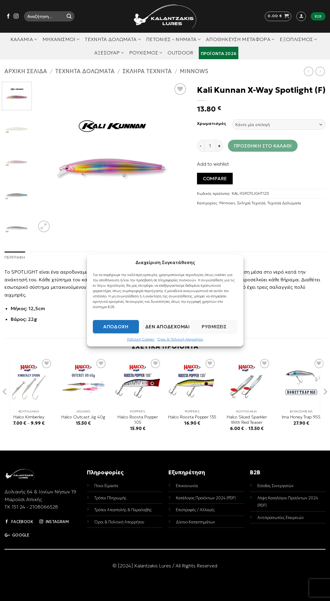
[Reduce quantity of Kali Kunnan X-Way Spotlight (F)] (200, 146)
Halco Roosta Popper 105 (138, 419)
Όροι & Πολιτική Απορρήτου (180, 339)
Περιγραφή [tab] (14, 257)
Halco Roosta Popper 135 (192, 417)
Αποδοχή (115, 326)
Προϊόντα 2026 (219, 53)
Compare (215, 178)
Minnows (194, 71)
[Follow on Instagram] (16, 16)
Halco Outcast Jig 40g (83, 417)
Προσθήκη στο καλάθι (263, 146)
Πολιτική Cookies (140, 339)
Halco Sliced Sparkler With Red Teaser (247, 419)
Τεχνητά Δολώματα (113, 39)
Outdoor (180, 53)
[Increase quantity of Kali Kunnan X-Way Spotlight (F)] (219, 146)
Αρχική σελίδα (25, 71)
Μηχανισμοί (61, 39)
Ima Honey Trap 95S (301, 417)
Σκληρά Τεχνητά (147, 71)
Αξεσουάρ (109, 53)
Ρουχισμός (145, 53)
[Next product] (308, 71)
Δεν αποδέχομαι (166, 326)
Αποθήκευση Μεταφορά (240, 39)
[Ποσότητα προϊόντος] (210, 146)
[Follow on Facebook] (8, 16)
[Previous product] (320, 71)
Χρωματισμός (211, 124)
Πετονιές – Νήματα (173, 39)
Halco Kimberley (28, 417)
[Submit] (69, 16)
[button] (278, 16)
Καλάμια (23, 39)
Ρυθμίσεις (214, 326)
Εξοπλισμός (298, 39)
